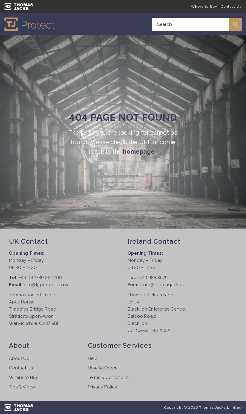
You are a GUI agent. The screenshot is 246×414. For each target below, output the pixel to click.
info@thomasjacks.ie (163, 284)
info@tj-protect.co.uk (46, 284)
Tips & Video (22, 387)
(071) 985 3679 (152, 277)
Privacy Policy (102, 387)
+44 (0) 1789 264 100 (40, 277)
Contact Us (231, 6)
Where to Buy (204, 6)
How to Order (102, 368)
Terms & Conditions (108, 377)
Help (93, 358)
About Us (19, 358)
